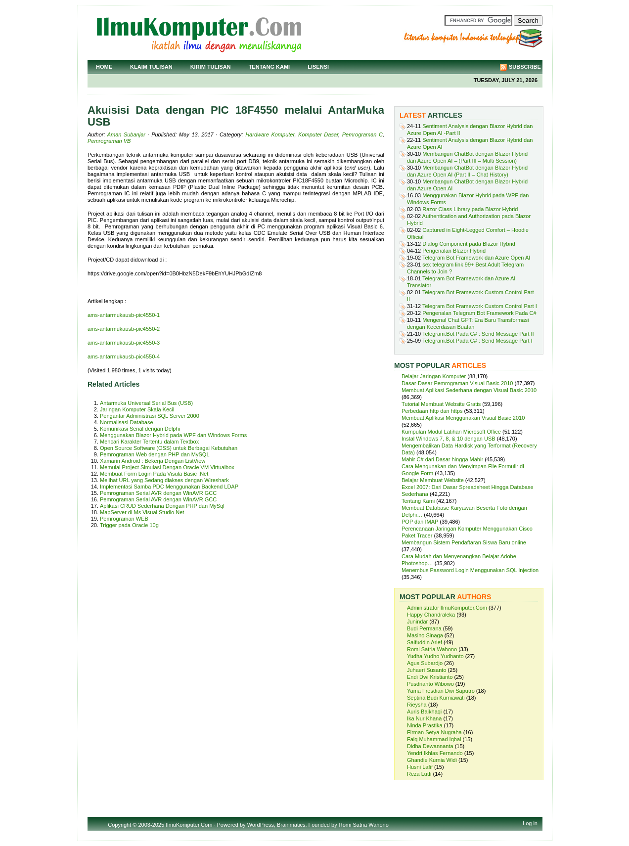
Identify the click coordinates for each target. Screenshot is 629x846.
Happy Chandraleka (431, 615)
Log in (530, 823)
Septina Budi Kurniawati (436, 698)
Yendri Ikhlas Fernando (435, 753)
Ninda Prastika (425, 725)
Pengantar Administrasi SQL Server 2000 (149, 416)
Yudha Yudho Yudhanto (435, 656)
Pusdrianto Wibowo (430, 684)
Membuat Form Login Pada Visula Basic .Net (154, 474)
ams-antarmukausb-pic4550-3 (124, 343)
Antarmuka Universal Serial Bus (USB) (146, 403)
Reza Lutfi (419, 774)
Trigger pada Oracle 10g (129, 525)
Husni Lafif (420, 767)
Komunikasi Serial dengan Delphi (140, 429)
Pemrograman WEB (124, 519)
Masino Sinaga (425, 635)
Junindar (417, 621)
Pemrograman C (362, 134)
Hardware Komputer (269, 134)
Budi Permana (424, 628)
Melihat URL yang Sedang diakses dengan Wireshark (164, 480)
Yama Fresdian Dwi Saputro (441, 691)
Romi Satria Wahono (432, 649)
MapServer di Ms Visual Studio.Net (142, 512)
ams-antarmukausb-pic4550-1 (124, 315)
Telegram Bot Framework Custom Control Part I (479, 306)
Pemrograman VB (109, 141)
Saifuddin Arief (424, 642)
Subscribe (525, 67)
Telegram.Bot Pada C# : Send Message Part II (478, 334)
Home (104, 67)
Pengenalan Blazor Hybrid (454, 251)
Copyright (119, 825)
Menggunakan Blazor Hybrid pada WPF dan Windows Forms (173, 435)
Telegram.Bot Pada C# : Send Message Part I (477, 341)
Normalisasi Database (126, 422)
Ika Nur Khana (424, 718)
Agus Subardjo (425, 663)
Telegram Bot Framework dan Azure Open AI (476, 258)
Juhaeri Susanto (427, 670)
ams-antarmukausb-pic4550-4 (124, 356)
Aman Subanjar (126, 134)
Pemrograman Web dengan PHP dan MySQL (155, 454)
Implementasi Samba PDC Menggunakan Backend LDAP (169, 487)
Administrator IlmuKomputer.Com (447, 608)
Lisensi (318, 67)
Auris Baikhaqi (424, 711)
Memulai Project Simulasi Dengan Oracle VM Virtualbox (167, 467)
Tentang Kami (269, 67)
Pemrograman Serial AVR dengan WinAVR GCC (158, 493)
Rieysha (417, 705)
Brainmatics (291, 825)
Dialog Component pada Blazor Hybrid (468, 244)
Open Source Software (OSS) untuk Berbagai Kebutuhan (168, 448)
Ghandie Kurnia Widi (432, 760)
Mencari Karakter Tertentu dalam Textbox (149, 442)
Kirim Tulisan (210, 67)
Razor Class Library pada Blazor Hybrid (470, 209)
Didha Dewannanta (430, 746)
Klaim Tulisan (151, 67)
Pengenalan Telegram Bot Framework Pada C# (479, 313)
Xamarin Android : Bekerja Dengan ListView (152, 461)
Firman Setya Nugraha (434, 732)
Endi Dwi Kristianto (429, 677)
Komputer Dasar (318, 134)
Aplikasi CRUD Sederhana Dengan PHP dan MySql (162, 506)
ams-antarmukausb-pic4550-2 (124, 329)
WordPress (260, 825)
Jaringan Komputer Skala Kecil (137, 409)
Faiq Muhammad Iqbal (434, 739)
